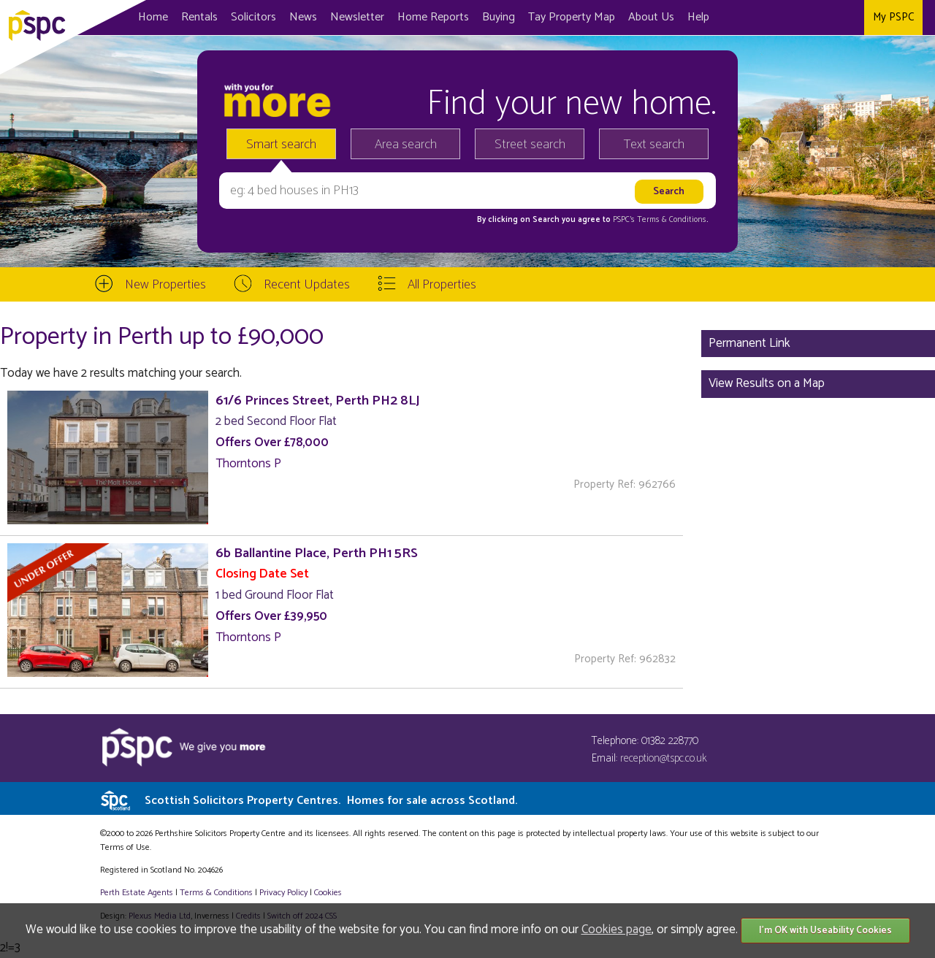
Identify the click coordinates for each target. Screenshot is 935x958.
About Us (651, 17)
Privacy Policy (283, 893)
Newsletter (357, 17)
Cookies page (616, 929)
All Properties (442, 285)
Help (698, 17)
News (303, 17)
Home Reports (433, 17)
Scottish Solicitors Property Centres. (331, 801)
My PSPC (893, 17)
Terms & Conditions (216, 893)
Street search (530, 145)
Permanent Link (749, 343)
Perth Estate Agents (136, 893)
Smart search (281, 145)
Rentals (199, 17)
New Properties (165, 285)
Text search (654, 145)
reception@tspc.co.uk (663, 758)
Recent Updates (307, 285)
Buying (498, 17)
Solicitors (253, 17)
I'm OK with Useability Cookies (825, 930)
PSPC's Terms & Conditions (659, 219)
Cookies (328, 893)
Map (571, 17)
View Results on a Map (767, 383)
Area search (406, 145)
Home (153, 17)
